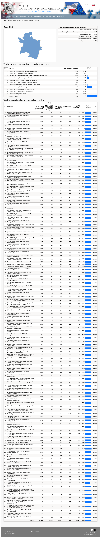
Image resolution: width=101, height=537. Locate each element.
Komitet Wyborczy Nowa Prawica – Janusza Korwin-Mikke (24, 84)
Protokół (95, 112)
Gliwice (31, 20)
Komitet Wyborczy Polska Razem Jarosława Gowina (23, 82)
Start (4, 16)
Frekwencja (60, 16)
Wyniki (30, 16)
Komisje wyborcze (21, 16)
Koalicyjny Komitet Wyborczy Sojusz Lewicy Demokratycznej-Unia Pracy (28, 75)
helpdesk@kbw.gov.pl (90, 534)
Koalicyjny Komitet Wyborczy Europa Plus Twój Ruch (23, 80)
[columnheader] (6, 68)
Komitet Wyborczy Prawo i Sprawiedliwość (20, 78)
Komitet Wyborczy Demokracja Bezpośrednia (21, 91)
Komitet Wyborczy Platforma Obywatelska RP (21, 87)
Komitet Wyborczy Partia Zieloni (17, 93)
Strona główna (8, 20)
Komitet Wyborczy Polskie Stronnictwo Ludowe (21, 89)
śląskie (26, 20)
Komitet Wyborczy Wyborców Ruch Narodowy (21, 73)
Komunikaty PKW (39, 16)
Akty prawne (10, 16)
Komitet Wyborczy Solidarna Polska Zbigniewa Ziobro (23, 71)
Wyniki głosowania (18, 20)
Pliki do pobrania (50, 16)
